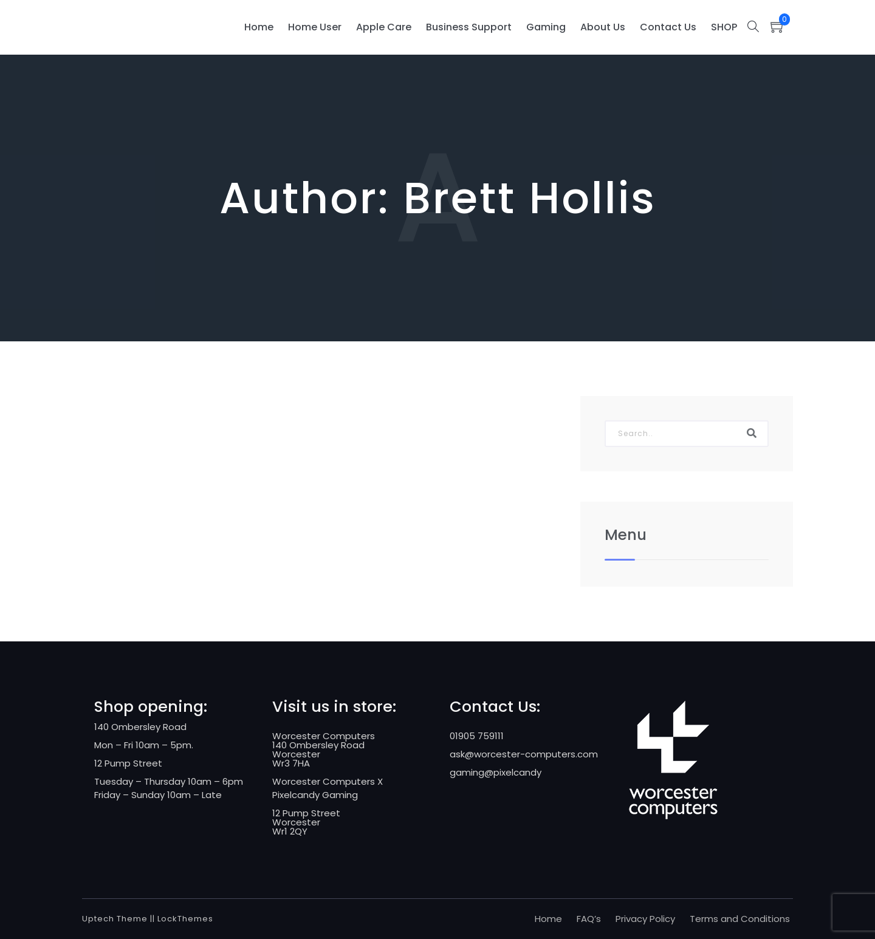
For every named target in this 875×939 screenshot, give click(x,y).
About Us (602, 27)
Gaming (546, 27)
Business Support (469, 27)
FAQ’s (589, 918)
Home (258, 27)
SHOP (724, 27)
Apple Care (383, 27)
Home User (314, 27)
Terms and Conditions (740, 918)
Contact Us (668, 27)
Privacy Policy (645, 918)
